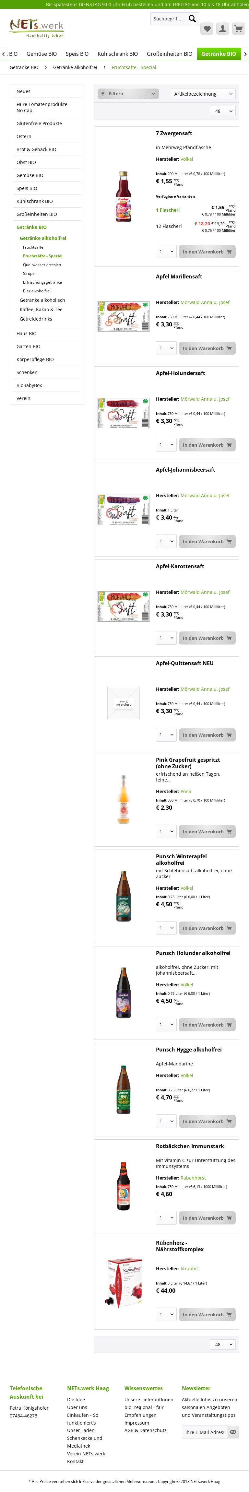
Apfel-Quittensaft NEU (185, 663)
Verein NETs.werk (86, 1454)
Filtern (112, 93)
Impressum (136, 1423)
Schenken (27, 372)
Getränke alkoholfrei (43, 238)
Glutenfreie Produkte (39, 123)
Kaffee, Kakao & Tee (41, 309)
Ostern (24, 136)
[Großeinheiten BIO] (169, 54)
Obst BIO (26, 162)
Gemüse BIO (30, 175)
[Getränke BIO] (219, 54)
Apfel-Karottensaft (180, 566)
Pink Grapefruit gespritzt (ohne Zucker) (188, 763)
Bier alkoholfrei (37, 291)
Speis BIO (27, 188)
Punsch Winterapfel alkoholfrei (181, 859)
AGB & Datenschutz (145, 1430)
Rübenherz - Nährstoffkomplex (180, 1245)
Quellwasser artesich (42, 264)
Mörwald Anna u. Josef (205, 302)
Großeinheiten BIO (37, 214)
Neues (23, 91)
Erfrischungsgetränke (42, 282)
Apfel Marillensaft (179, 276)
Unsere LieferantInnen (148, 1399)
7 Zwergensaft (174, 133)
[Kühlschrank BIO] (117, 54)
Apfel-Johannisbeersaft (185, 469)
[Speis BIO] (77, 54)
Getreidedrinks (36, 319)
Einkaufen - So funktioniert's (82, 1419)
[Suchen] (192, 18)
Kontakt (75, 1461)
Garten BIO (29, 346)
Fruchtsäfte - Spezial (43, 256)
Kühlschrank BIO (35, 201)
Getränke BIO (32, 227)
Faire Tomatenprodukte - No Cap (43, 107)
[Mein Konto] (222, 28)
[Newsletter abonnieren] (233, 1432)
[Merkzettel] (206, 28)
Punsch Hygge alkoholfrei (189, 1049)
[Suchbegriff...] (174, 18)
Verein (23, 398)
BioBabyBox (29, 385)
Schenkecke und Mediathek (84, 1442)
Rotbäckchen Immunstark (190, 1146)
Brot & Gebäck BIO (36, 149)
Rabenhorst (193, 1178)
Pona (186, 791)
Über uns (77, 1407)
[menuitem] (174, 21)
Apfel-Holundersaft (180, 373)
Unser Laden (81, 1430)
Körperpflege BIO (35, 359)
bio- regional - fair (144, 1407)
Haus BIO (27, 333)
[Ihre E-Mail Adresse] (205, 1432)
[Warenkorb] (238, 28)
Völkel (187, 159)
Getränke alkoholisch (42, 300)
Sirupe (29, 273)
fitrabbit (189, 1268)
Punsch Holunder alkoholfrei (193, 953)
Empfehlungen (140, 1415)
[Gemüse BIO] (41, 54)
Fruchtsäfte (33, 247)
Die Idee (76, 1399)
